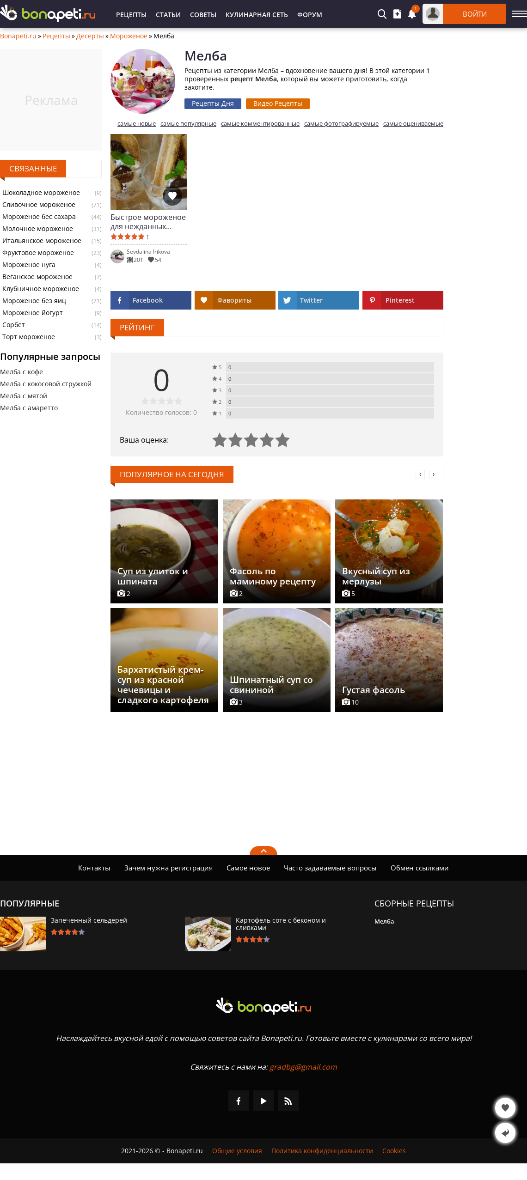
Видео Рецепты (277, 103)
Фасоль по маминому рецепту (273, 576)
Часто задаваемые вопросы (330, 867)
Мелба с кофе (21, 371)
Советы (203, 14)
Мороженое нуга (28, 264)
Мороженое (128, 36)
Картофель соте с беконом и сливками (281, 924)
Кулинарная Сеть (257, 14)
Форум (309, 14)
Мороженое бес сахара (39, 216)
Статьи (168, 14)
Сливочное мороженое (38, 204)
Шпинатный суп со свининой (271, 685)
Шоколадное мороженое (41, 192)
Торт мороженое (28, 337)
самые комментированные (260, 124)
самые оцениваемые (413, 124)
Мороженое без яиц (34, 300)
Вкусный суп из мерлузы (376, 576)
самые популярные (188, 124)
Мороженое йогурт (32, 312)
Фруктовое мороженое (38, 252)
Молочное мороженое (37, 228)
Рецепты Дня (213, 103)
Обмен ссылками (420, 867)
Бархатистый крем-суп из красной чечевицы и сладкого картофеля (163, 684)
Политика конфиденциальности (322, 1151)
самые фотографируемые (341, 124)
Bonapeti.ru (18, 36)
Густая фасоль (373, 690)
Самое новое (248, 867)
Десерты (90, 36)
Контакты (94, 867)
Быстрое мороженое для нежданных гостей (148, 222)
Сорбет (13, 324)
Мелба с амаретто (29, 407)
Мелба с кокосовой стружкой (46, 383)
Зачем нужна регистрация (168, 867)
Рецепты (131, 14)
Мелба (384, 921)
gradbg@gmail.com (303, 1067)
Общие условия (237, 1151)
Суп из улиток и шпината (152, 576)
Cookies (394, 1151)
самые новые (136, 124)
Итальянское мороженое (41, 240)
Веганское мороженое (37, 276)
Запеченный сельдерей (89, 920)
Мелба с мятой (23, 395)
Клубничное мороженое (40, 288)
